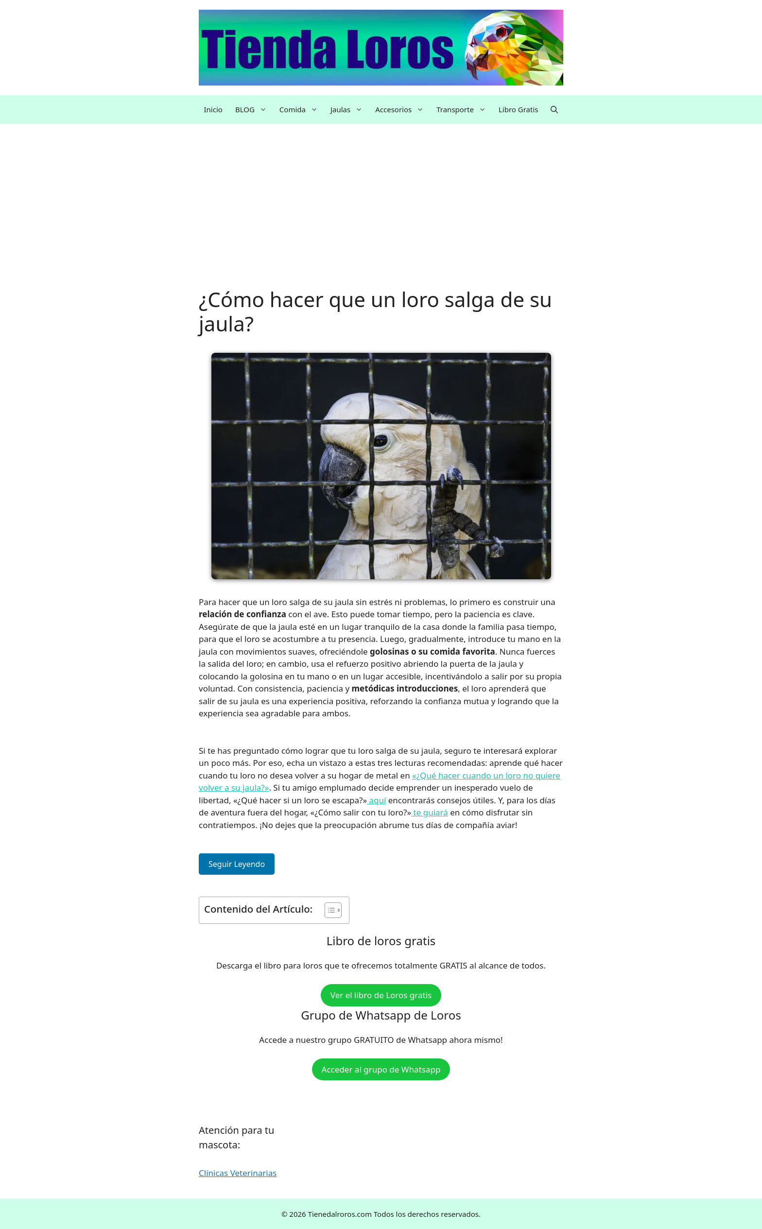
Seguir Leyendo (236, 864)
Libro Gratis (518, 109)
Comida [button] (301, 109)
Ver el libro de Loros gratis (381, 995)
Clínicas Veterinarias (238, 1172)
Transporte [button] (464, 109)
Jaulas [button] (349, 109)
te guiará (429, 812)
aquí (376, 800)
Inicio (213, 109)
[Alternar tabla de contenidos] (328, 910)
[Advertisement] (381, 215)
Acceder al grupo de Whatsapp (381, 1069)
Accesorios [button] (402, 109)
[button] (554, 109)
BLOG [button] (254, 109)
